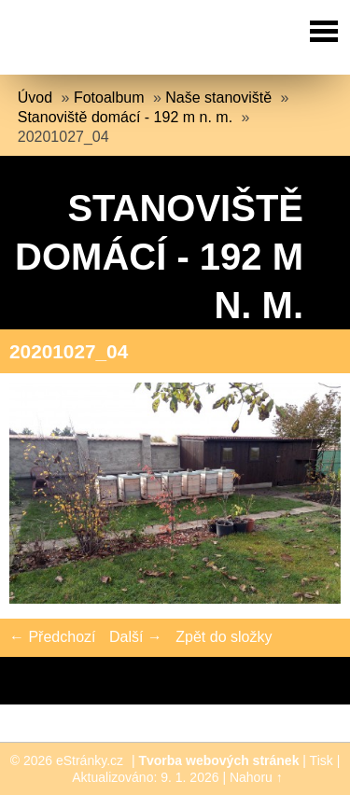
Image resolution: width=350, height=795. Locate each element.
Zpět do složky (223, 637)
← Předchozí (52, 637)
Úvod (35, 97)
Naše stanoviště (218, 97)
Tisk (321, 760)
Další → (135, 637)
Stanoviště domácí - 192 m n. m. (125, 117)
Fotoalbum (109, 97)
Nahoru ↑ (256, 777)
